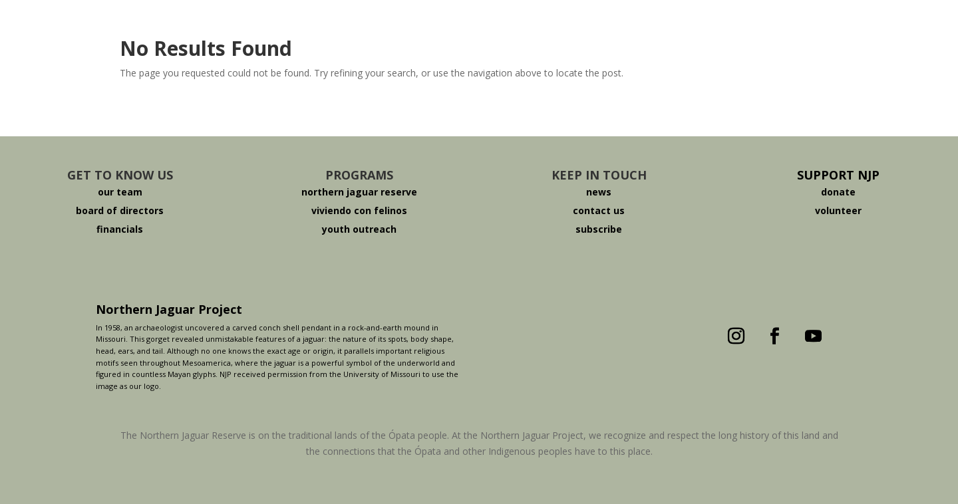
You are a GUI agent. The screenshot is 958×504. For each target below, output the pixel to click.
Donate (701, 28)
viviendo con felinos (359, 210)
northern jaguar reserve (359, 192)
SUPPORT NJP (838, 175)
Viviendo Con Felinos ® (571, 28)
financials (119, 229)
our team (120, 192)
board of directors (120, 210)
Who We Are (181, 28)
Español (787, 28)
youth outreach (359, 229)
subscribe (598, 229)
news (598, 192)
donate (838, 192)
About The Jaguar (305, 28)
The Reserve (430, 28)
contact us (599, 210)
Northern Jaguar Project (169, 309)
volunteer (838, 210)
